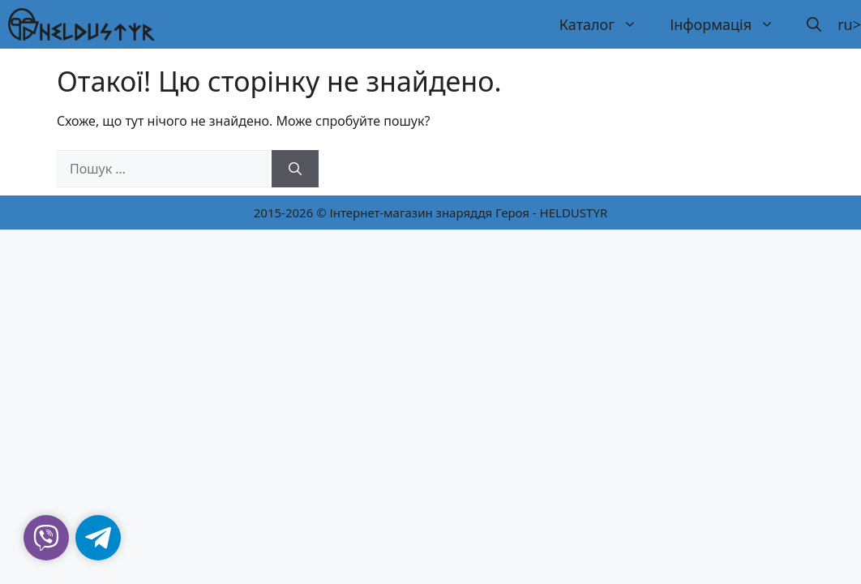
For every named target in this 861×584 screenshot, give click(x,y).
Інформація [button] (730, 24)
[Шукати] (295, 168)
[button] (813, 24)
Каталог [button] (606, 24)
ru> (849, 24)
